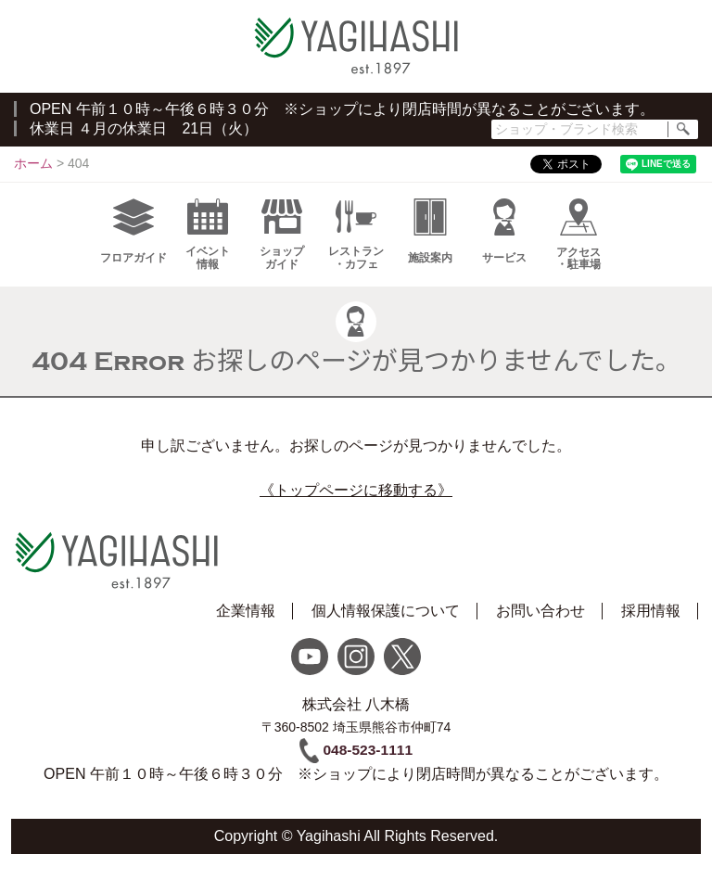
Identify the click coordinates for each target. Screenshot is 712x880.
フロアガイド (133, 241)
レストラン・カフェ (356, 244)
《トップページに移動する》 (356, 499)
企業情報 (245, 625)
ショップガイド (282, 244)
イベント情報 (207, 244)
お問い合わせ (540, 625)
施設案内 (430, 241)
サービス (504, 241)
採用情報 (650, 625)
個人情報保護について (386, 625)
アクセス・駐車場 (578, 244)
